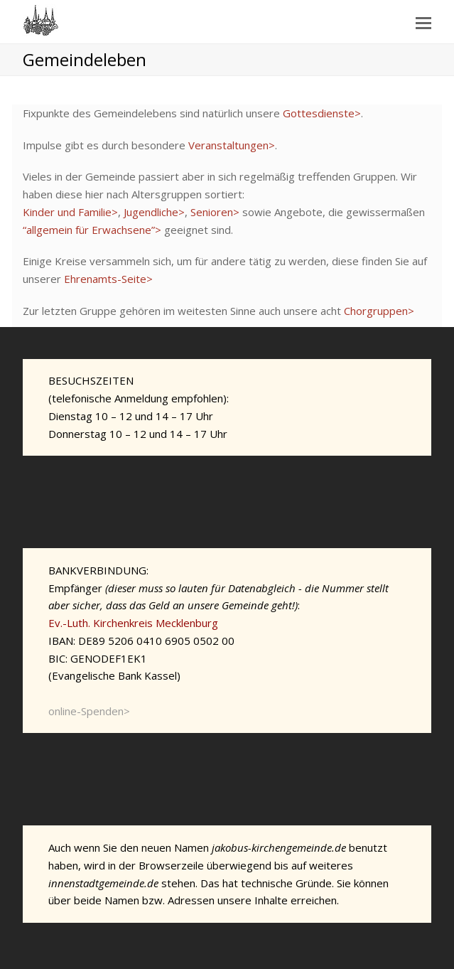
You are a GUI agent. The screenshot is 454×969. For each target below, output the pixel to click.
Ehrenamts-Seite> (108, 279)
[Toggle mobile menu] (423, 22)
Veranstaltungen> (231, 145)
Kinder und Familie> (70, 212)
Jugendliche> (154, 212)
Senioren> (214, 212)
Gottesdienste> (322, 113)
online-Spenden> (89, 711)
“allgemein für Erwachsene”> (92, 230)
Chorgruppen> (379, 311)
